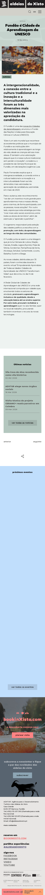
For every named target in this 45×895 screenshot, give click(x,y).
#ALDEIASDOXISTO (15, 847)
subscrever (22, 775)
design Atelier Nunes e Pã (14, 885)
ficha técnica (37, 885)
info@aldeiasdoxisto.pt (18, 821)
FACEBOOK (10, 855)
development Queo (28, 885)
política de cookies (16, 881)
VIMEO (7, 862)
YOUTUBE (9, 865)
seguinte (37, 441)
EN (34, 12)
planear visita (22, 735)
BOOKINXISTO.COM (15, 838)
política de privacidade (26, 881)
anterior (7, 441)
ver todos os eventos (22, 687)
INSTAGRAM (11, 859)
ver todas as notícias (22, 423)
